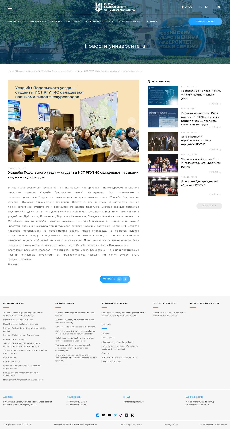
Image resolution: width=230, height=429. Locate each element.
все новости (209, 206)
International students (99, 21)
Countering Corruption (130, 425)
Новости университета (28, 71)
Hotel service (108, 338)
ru (200, 7)
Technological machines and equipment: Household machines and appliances (22, 345)
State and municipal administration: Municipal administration (25, 352)
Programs (56, 21)
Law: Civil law (9, 357)
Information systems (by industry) (118, 342)
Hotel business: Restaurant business (20, 324)
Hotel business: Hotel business (18, 320)
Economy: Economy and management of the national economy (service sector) (124, 314)
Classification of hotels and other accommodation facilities (169, 314)
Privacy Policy (171, 425)
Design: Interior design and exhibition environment (21, 374)
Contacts (152, 21)
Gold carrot (221, 425)
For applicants (16, 21)
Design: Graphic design (14, 339)
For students (38, 21)
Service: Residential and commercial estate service (24, 329)
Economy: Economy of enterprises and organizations (22, 367)
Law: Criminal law (11, 362)
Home (11, 71)
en (206, 7)
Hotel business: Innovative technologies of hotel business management (74, 339)
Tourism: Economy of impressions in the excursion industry (74, 321)
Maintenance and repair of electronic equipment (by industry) (120, 347)
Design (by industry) (111, 361)
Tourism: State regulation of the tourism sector (75, 314)
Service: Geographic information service (75, 327)
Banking (105, 353)
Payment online (205, 21)
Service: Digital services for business (21, 335)
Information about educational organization (75, 425)
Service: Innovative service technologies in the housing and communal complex (75, 332)
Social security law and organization (120, 357)
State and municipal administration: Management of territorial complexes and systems (76, 358)
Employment (73, 21)
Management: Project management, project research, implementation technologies (73, 348)
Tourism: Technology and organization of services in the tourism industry (23, 314)
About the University (130, 21)
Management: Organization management (23, 380)
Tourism (105, 334)
